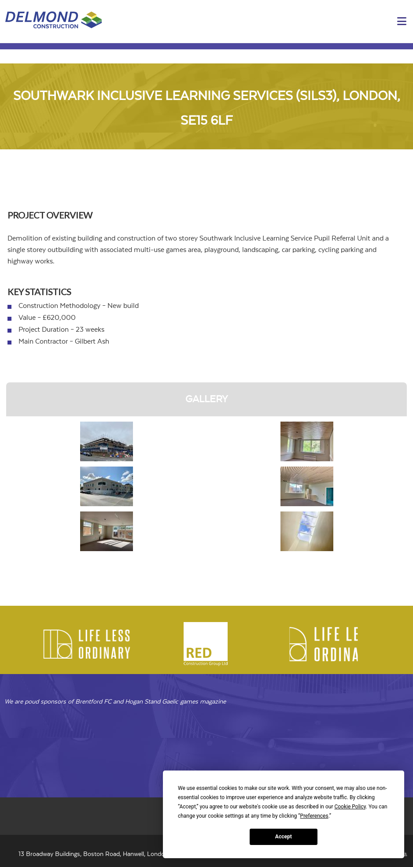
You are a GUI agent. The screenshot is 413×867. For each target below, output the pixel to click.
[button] (402, 22)
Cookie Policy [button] (349, 807)
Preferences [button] (314, 816)
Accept (283, 837)
